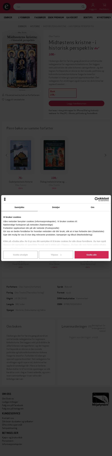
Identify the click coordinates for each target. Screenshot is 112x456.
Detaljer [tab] (56, 207)
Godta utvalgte (20, 255)
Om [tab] (92, 207)
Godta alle (91, 255)
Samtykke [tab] (19, 207)
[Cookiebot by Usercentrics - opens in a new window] (97, 199)
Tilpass (56, 255)
